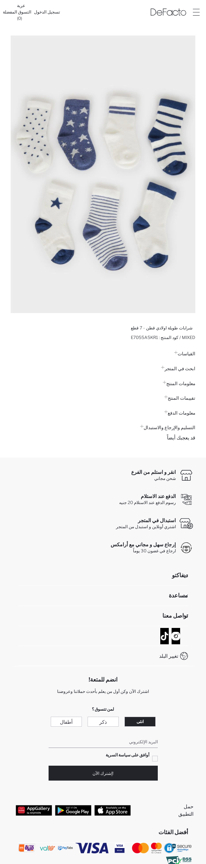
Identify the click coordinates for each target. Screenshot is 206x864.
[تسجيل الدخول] (47, 12)
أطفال (66, 722)
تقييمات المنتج (179, 398)
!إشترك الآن (103, 773)
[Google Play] (73, 810)
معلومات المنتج (179, 383)
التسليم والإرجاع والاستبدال (167, 427)
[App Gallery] (34, 810)
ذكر (103, 722)
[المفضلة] (10, 12)
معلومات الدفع (179, 413)
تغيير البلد (168, 656)
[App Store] (112, 810)
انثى (140, 721)
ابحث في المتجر (178, 368)
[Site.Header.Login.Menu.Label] (196, 12)
